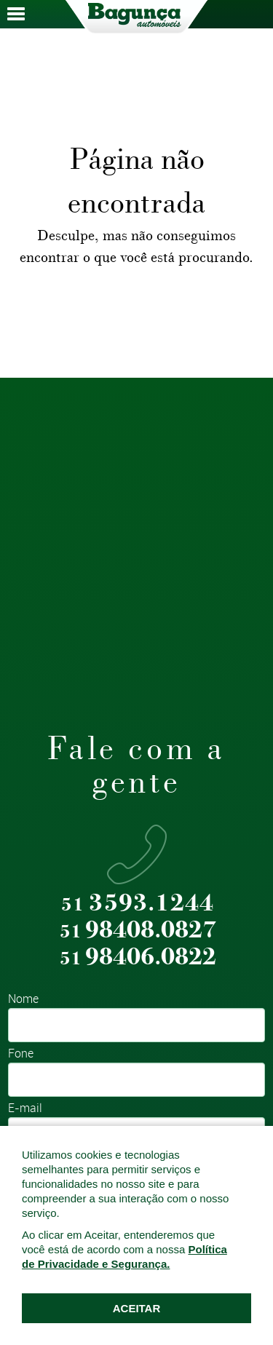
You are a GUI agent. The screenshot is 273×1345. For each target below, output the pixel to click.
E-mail (25, 1109)
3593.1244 (137, 903)
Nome (23, 1000)
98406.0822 (138, 957)
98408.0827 (138, 930)
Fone (20, 1054)
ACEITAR (137, 1308)
